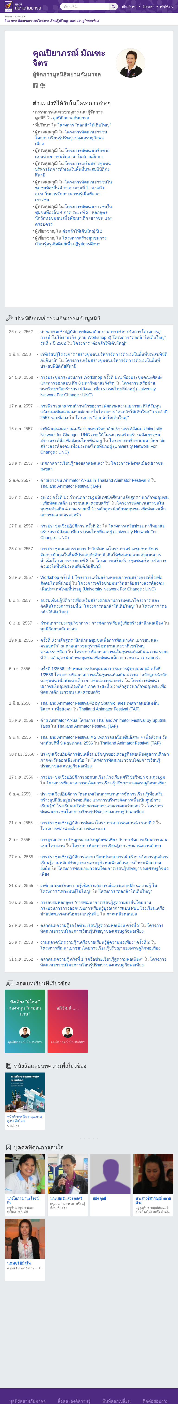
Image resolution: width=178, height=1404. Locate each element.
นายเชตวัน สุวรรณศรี (66, 1198)
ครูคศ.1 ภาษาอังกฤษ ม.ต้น (24, 1268)
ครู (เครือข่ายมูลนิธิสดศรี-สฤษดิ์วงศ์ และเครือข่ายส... (153, 1209)
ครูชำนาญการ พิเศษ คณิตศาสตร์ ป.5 (20, 1209)
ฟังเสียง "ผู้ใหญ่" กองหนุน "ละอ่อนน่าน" (25, 1007)
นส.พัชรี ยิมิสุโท (19, 1263)
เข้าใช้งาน (166, 7)
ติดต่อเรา (148, 7)
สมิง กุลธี (99, 1198)
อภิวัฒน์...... (67, 1008)
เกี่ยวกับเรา (129, 7)
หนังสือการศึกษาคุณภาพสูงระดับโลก (24, 1119)
